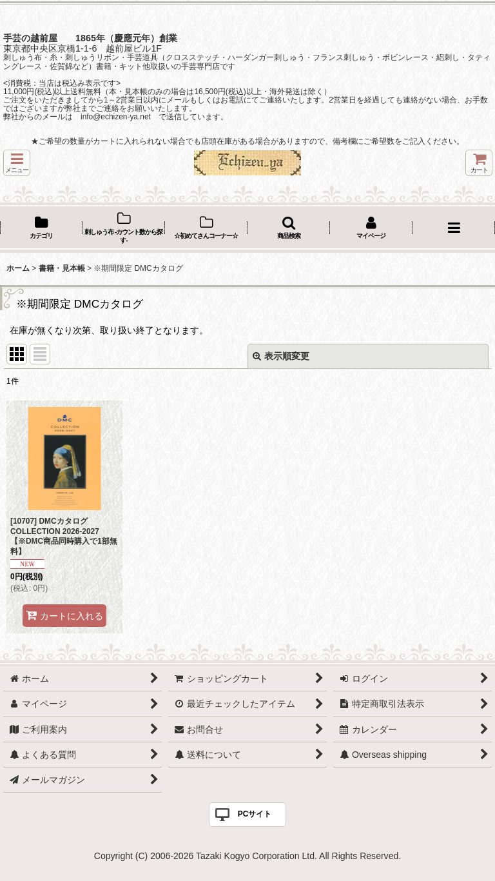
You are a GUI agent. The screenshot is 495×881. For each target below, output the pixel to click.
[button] (16, 163)
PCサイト (255, 813)
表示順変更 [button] (281, 356)
